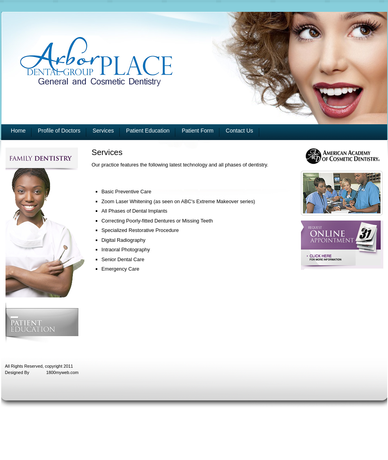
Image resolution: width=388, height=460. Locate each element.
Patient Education (147, 130)
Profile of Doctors (59, 130)
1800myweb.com (62, 372)
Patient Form (197, 130)
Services (103, 130)
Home (18, 130)
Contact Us (239, 130)
